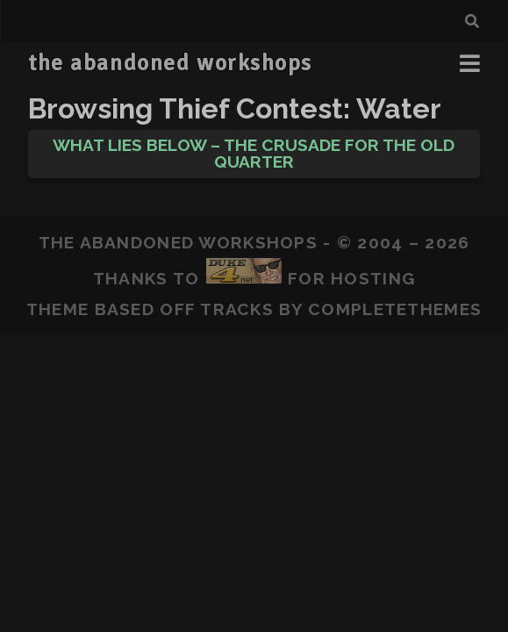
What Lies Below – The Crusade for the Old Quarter (253, 153)
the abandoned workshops (170, 63)
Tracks (237, 309)
